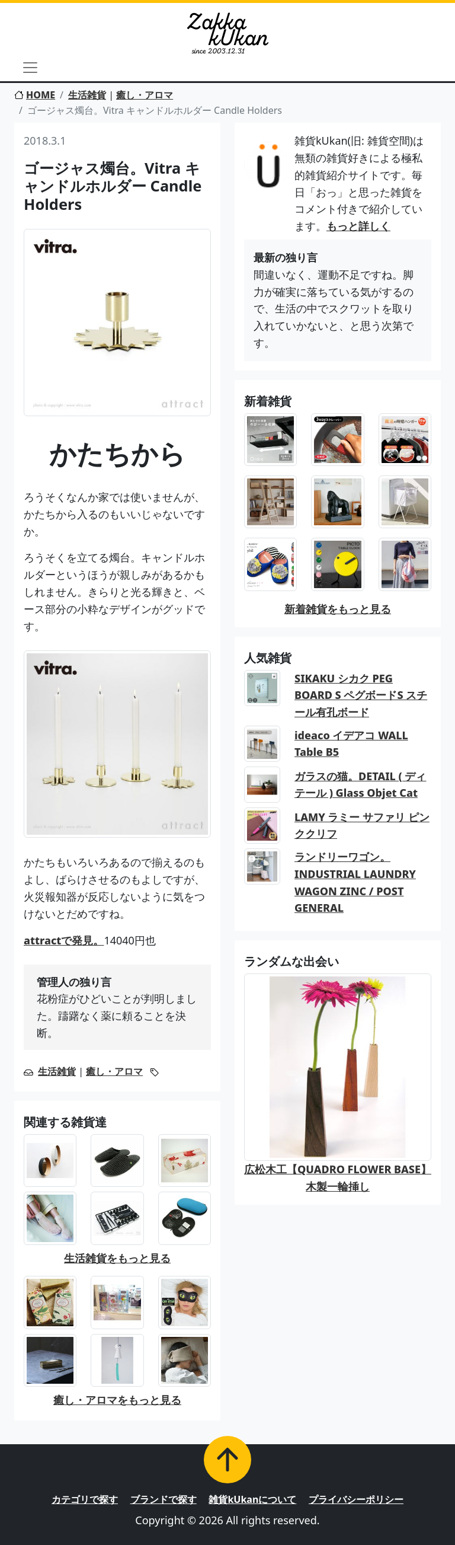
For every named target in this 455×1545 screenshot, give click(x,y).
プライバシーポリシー (356, 1499)
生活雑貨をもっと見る (117, 1258)
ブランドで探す (163, 1499)
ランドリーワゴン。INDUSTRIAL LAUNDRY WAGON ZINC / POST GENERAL (355, 882)
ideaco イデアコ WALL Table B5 (351, 743)
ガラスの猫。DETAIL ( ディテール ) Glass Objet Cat (360, 784)
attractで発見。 (64, 940)
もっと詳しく (358, 226)
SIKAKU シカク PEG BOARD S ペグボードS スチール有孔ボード (360, 695)
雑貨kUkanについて (252, 1499)
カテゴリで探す (85, 1499)
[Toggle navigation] (30, 67)
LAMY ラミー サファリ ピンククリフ (362, 825)
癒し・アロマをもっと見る (117, 1400)
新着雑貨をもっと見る (337, 609)
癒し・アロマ (144, 94)
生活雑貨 (87, 94)
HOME (34, 94)
